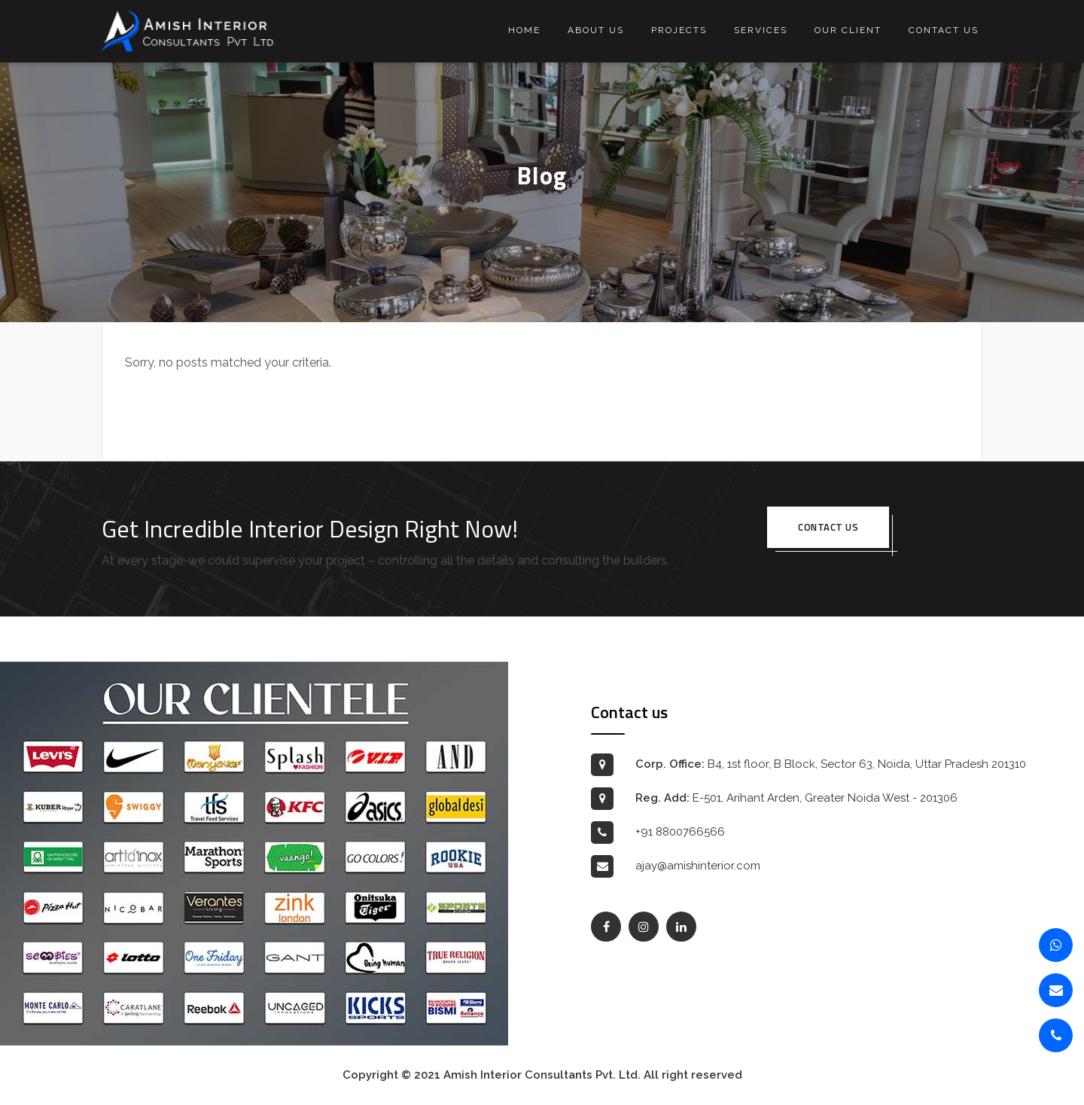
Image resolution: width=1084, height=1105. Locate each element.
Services (760, 30)
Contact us (944, 30)
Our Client (848, 30)
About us (596, 30)
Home (524, 30)
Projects (679, 30)
